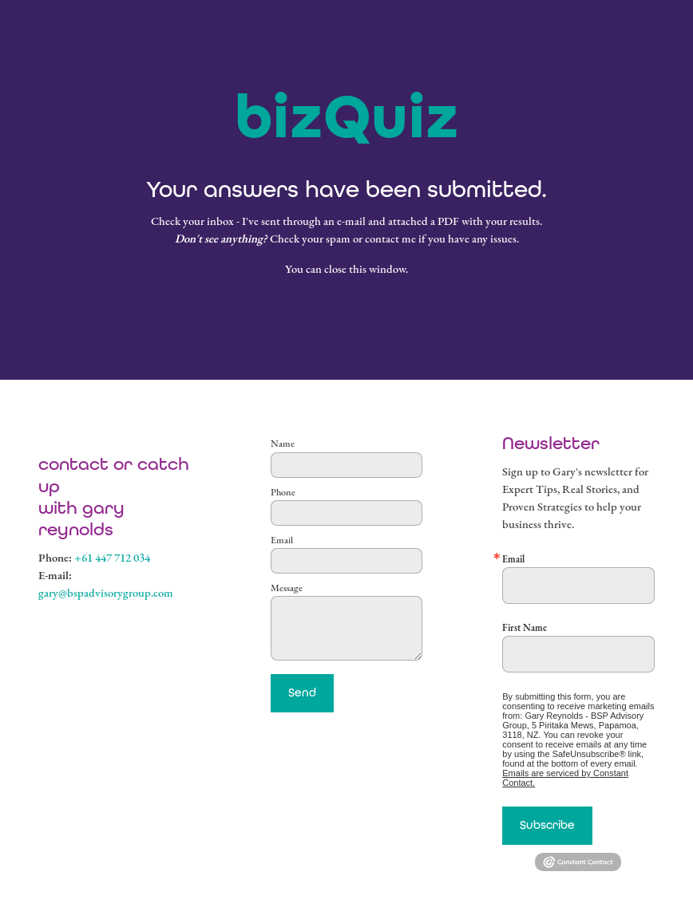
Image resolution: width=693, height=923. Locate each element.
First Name (524, 628)
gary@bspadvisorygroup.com (105, 593)
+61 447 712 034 (112, 558)
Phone (283, 492)
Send (302, 692)
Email (282, 540)
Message (287, 588)
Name (283, 443)
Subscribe (547, 825)
